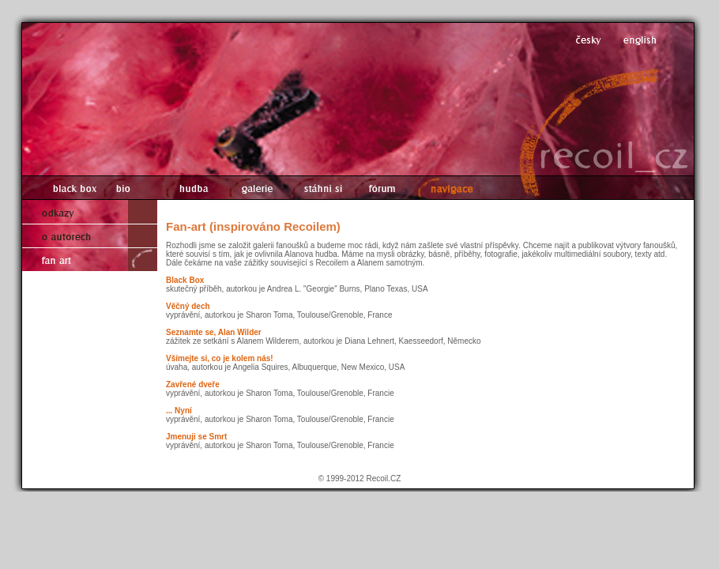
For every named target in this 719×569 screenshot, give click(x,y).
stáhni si (317, 187)
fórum (382, 187)
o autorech (89, 235)
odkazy (89, 212)
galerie (251, 187)
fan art (89, 259)
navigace (450, 187)
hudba (189, 187)
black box (66, 187)
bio (127, 187)
